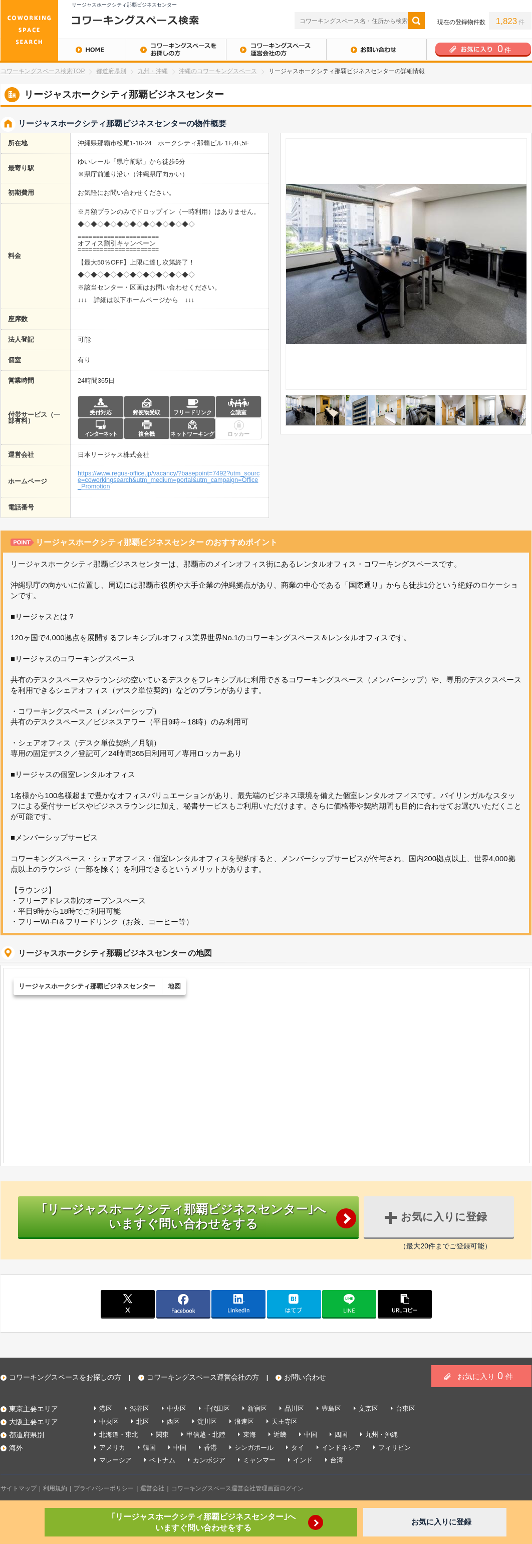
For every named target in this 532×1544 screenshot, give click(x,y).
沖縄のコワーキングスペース (218, 71)
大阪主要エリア (33, 1422)
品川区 (294, 1408)
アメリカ (112, 1447)
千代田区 (217, 1408)
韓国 (149, 1447)
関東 (162, 1434)
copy (405, 1303)
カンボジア (209, 1460)
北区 (142, 1421)
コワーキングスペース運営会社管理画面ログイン (237, 1488)
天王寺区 (285, 1421)
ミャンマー (259, 1460)
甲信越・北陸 (205, 1434)
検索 (416, 20)
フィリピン (394, 1447)
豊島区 (331, 1408)
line (349, 1303)
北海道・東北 (118, 1434)
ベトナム (162, 1460)
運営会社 (152, 1488)
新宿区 (257, 1408)
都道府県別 (111, 71)
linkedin (238, 1303)
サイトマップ (19, 1488)
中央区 (176, 1408)
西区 (173, 1421)
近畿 (280, 1434)
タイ (297, 1447)
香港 (210, 1447)
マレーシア (115, 1460)
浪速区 (244, 1421)
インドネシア (341, 1447)
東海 (249, 1434)
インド (303, 1460)
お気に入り (485, 1375)
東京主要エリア (33, 1409)
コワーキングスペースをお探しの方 (176, 50)
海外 (16, 1448)
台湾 (336, 1460)
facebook (183, 1303)
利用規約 (55, 1488)
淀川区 (207, 1421)
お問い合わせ (376, 50)
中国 (310, 1434)
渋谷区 (139, 1408)
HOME (63, 50)
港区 (105, 1408)
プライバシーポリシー (104, 1488)
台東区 (405, 1408)
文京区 (368, 1408)
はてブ (294, 1303)
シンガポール (254, 1447)
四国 (341, 1434)
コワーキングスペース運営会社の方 (276, 50)
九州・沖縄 (153, 71)
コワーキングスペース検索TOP (43, 71)
